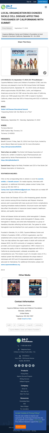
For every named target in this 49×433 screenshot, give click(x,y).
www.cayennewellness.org (10, 264)
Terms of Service (26, 430)
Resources (24, 398)
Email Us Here (26, 319)
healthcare (21, 325)
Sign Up (29, 1)
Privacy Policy (16, 430)
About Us (24, 388)
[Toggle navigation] (46, 7)
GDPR (40, 422)
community (38, 325)
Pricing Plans (24, 373)
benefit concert (13, 181)
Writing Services (24, 379)
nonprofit (29, 325)
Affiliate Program (24, 381)
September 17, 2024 (21, 28)
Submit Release (42, 1)
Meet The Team (24, 394)
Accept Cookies (20, 427)
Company (24, 386)
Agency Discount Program (24, 376)
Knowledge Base (24, 401)
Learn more (37, 420)
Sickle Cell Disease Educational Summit (14, 109)
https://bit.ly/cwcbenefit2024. (11, 147)
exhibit (3, 181)
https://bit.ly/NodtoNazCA (10, 160)
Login (34, 1)
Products (24, 371)
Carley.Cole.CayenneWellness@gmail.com (15, 189)
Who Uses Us (24, 391)
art (14, 325)
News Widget (24, 406)
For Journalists (24, 409)
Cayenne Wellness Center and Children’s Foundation (24, 329)
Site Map (34, 430)
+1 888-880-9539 (25, 345)
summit (40, 179)
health (9, 325)
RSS (24, 403)
